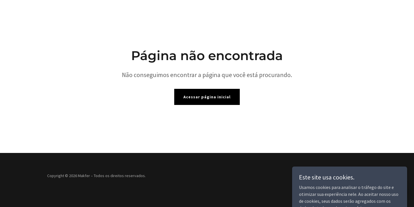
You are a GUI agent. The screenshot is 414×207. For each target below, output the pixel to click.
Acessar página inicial (207, 96)
